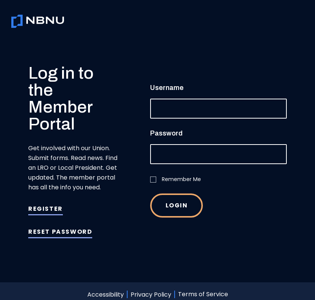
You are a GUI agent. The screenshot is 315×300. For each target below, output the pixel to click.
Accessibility (105, 294)
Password (166, 133)
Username (167, 87)
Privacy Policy (151, 294)
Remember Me (175, 179)
